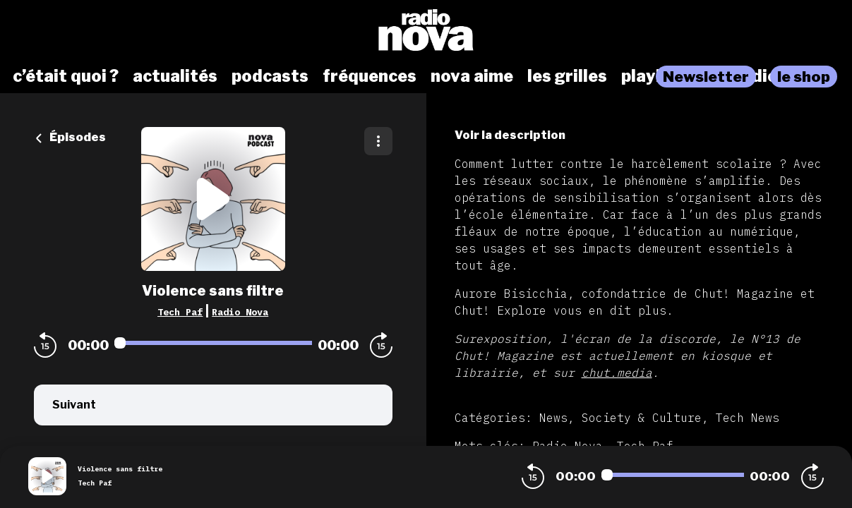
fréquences (369, 76)
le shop (803, 76)
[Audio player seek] (213, 343)
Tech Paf (180, 312)
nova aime (472, 76)
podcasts (270, 76)
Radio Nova (240, 312)
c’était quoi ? (66, 76)
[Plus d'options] (378, 141)
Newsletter (706, 76)
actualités (175, 76)
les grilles (567, 76)
